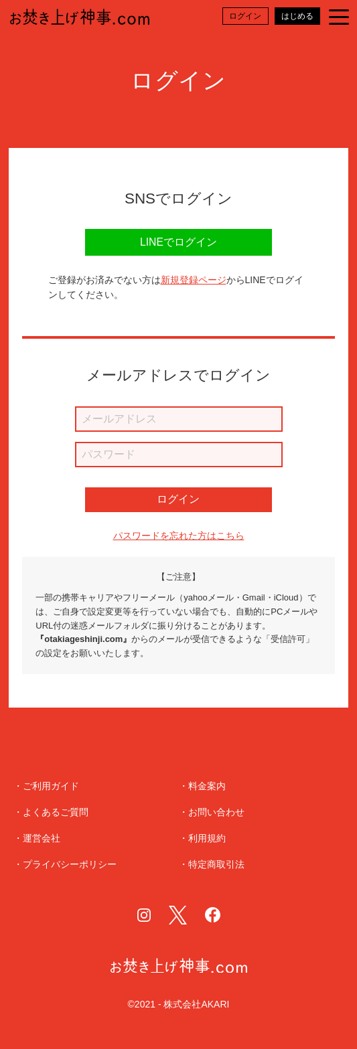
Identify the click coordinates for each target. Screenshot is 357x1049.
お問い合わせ (216, 812)
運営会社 (41, 838)
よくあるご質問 (55, 812)
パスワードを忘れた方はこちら (178, 535)
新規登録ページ (193, 279)
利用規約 (207, 838)
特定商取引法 (216, 865)
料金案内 (207, 786)
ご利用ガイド (51, 786)
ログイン (178, 499)
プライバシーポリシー (70, 865)
